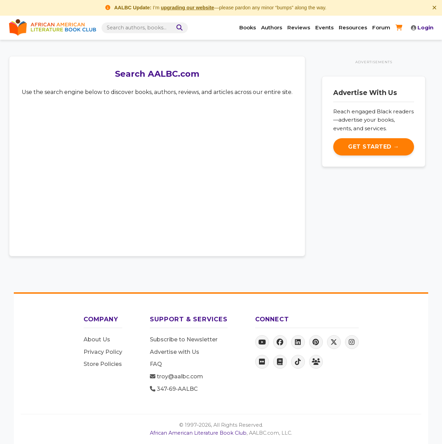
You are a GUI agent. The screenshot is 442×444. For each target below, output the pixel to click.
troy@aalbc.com (176, 376)
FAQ (156, 364)
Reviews (298, 27)
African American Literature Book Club (198, 433)
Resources (353, 27)
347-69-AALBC (174, 389)
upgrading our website (187, 7)
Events (324, 27)
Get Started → (373, 146)
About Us (97, 339)
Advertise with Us (174, 352)
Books (247, 27)
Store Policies (103, 364)
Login (422, 27)
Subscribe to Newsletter (184, 339)
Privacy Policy (103, 352)
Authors (271, 27)
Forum (381, 27)
